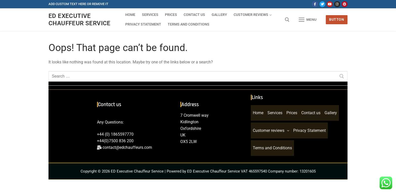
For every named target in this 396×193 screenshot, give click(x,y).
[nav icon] (307, 19)
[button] (271, 132)
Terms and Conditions (272, 150)
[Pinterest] (345, 4)
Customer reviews (271, 131)
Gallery (331, 113)
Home (258, 113)
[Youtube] (330, 4)
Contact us (310, 113)
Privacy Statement (309, 131)
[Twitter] (322, 4)
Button (336, 19)
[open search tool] (287, 19)
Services (274, 113)
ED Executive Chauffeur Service (79, 19)
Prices (291, 113)
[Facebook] (315, 4)
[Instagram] (337, 4)
